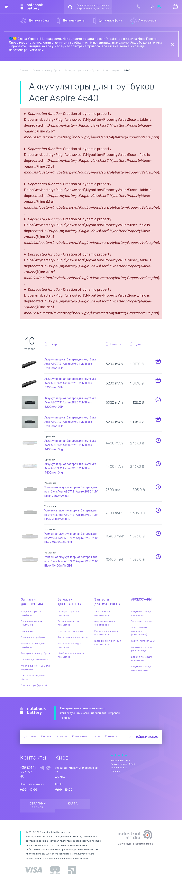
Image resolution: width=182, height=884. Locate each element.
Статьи (96, 736)
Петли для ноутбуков (33, 637)
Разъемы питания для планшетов (69, 645)
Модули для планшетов (71, 631)
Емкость (115, 344)
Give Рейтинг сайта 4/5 (122, 755)
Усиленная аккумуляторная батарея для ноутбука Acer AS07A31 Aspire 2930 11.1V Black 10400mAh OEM (71, 538)
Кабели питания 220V (143, 640)
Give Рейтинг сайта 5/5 (126, 755)
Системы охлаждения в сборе (34, 677)
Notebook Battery (33, 711)
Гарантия (62, 736)
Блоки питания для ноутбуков (31, 623)
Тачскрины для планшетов (73, 637)
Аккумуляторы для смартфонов (104, 623)
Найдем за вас (146, 737)
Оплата (46, 736)
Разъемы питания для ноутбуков (33, 645)
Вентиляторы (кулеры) (34, 685)
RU (159, 6)
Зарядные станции (141, 621)
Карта (73, 803)
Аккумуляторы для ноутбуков (31, 613)
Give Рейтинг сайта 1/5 (112, 755)
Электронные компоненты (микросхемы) (139, 631)
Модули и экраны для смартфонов (106, 633)
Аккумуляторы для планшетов (68, 613)
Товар (53, 344)
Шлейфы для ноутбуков (34, 659)
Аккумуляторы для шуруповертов (141, 668)
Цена (138, 344)
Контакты (111, 736)
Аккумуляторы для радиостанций (141, 649)
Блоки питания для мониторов (141, 658)
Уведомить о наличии (158, 440)
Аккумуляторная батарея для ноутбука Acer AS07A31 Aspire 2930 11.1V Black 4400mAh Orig (70, 445)
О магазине (79, 736)
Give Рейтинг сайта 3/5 (119, 755)
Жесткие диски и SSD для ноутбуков (35, 667)
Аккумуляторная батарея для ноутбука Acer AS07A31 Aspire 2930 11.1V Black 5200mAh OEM (70, 364)
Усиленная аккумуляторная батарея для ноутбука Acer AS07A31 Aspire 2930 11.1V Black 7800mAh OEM (71, 492)
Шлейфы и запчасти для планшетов (71, 655)
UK (152, 6)
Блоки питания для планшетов (68, 623)
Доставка (30, 736)
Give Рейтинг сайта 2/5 (115, 755)
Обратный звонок (38, 805)
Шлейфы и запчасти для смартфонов (107, 642)
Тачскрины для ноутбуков (35, 653)
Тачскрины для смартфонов (102, 613)
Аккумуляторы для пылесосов (141, 613)
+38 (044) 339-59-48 (28, 772)
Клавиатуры (27, 631)
